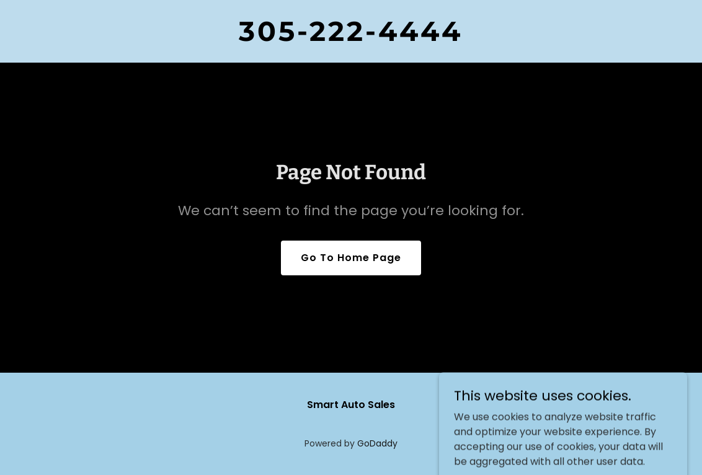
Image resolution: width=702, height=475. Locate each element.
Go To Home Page (351, 258)
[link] (351, 37)
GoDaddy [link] (377, 443)
